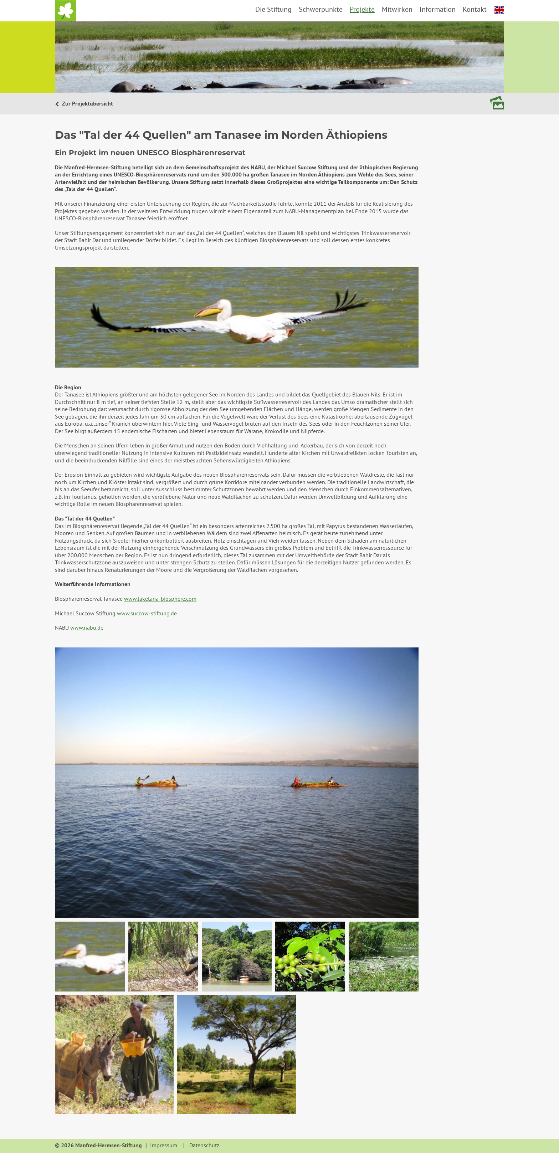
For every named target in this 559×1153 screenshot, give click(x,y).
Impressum (163, 1145)
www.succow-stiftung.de (147, 613)
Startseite (65, 10)
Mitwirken (397, 9)
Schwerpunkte (321, 9)
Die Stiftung (273, 9)
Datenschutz (204, 1145)
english (499, 10)
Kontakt (475, 9)
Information (438, 9)
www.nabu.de (86, 627)
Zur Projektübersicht (87, 103)
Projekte (362, 9)
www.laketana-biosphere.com (160, 598)
